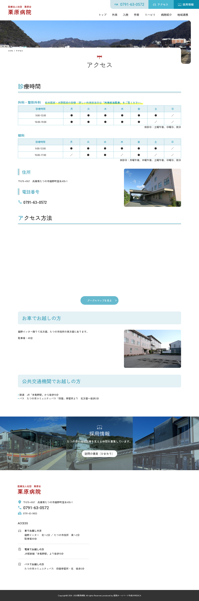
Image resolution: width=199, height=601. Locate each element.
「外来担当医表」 (112, 102)
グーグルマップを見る (99, 300)
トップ (102, 15)
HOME (10, 51)
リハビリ (150, 15)
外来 (114, 15)
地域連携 (182, 15)
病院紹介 (166, 15)
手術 (136, 15)
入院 (125, 15)
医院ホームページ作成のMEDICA (127, 595)
